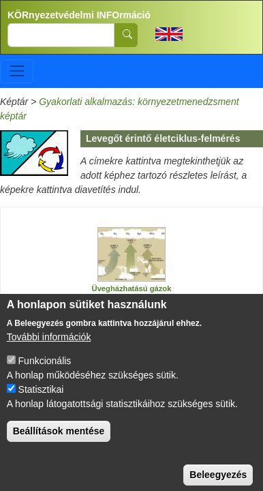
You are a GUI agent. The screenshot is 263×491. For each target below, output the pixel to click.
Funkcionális (45, 375)
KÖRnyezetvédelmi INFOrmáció (79, 15)
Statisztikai (41, 403)
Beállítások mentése (59, 445)
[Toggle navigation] (16, 71)
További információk (49, 351)
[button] (131, 254)
